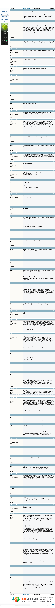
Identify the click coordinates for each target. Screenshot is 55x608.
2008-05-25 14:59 (14, 464)
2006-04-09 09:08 (14, 39)
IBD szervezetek (4, 17)
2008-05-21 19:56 (14, 268)
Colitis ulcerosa (4, 13)
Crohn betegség (4, 11)
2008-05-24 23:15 (14, 397)
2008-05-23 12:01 (14, 333)
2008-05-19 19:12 (14, 170)
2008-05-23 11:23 (14, 283)
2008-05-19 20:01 (14, 179)
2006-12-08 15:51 (14, 57)
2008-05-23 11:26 (14, 301)
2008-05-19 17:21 (14, 161)
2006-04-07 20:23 (14, 10)
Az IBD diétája (4, 16)
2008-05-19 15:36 (14, 119)
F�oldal (2, 6)
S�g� (17, 6)
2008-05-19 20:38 (14, 215)
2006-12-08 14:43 (14, 48)
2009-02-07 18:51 (14, 543)
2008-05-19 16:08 (14, 134)
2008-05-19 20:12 (14, 193)
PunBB (53, 604)
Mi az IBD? (3, 9)
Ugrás (9, 605)
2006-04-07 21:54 (14, 21)
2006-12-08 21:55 (14, 75)
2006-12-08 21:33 (14, 66)
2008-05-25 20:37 (14, 504)
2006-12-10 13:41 (14, 84)
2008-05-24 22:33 (14, 388)
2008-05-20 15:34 (14, 247)
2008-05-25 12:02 (14, 447)
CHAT (22, 6)
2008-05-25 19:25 (14, 495)
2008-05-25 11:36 (14, 438)
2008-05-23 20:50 (14, 363)
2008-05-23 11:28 (14, 310)
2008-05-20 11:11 (14, 230)
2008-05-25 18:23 (14, 486)
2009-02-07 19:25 (14, 566)
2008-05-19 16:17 (14, 143)
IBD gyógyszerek (4, 14)
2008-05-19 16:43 (14, 152)
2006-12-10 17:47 (14, 101)
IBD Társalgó (29, 8)
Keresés (12, 6)
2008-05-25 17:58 (14, 473)
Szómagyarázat (4, 21)
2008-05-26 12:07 (14, 513)
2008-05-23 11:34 (14, 319)
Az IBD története (4, 19)
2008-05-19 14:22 (14, 110)
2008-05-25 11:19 (14, 423)
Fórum (8, 6)
